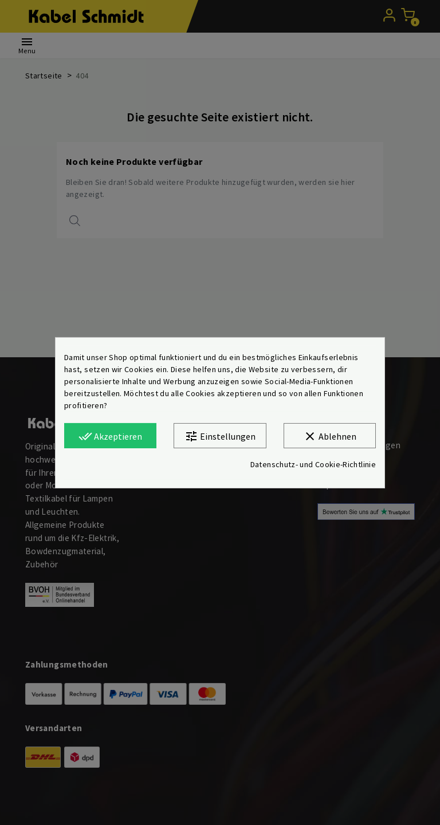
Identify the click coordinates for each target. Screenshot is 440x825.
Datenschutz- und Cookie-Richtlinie (313, 464)
